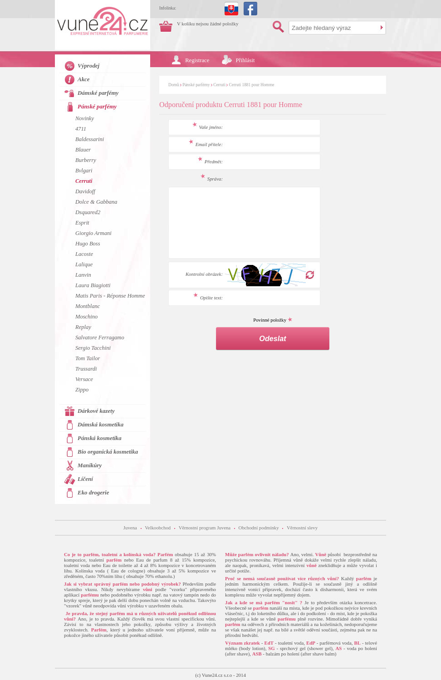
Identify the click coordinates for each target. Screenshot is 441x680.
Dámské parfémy (98, 92)
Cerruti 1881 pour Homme (251, 85)
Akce (84, 79)
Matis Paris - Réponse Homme (110, 296)
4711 (80, 129)
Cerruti (219, 85)
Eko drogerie (93, 492)
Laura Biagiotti (93, 285)
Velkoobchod (158, 527)
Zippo (81, 389)
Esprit (82, 223)
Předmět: (210, 161)
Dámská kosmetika (100, 424)
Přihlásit (245, 60)
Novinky (84, 118)
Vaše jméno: (207, 127)
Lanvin (83, 275)
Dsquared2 (87, 212)
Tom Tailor (87, 358)
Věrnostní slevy (302, 527)
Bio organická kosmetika (108, 451)
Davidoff (85, 191)
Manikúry (90, 465)
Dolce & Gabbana (96, 202)
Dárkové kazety (96, 410)
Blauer (83, 150)
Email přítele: (206, 144)
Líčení (85, 478)
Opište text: (208, 297)
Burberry (85, 160)
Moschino (86, 316)
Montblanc (87, 306)
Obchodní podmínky (259, 527)
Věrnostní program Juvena (205, 527)
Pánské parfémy (196, 85)
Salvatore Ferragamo (99, 337)
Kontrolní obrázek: (204, 274)
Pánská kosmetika (100, 438)
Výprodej (88, 65)
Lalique (84, 264)
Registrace (197, 60)
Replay (83, 327)
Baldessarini (89, 139)
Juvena (130, 527)
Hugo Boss (87, 243)
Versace (84, 379)
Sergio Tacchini (93, 348)
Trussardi (86, 369)
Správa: (212, 178)
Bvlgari (84, 170)
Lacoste (84, 254)
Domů (173, 85)
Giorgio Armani (93, 233)
